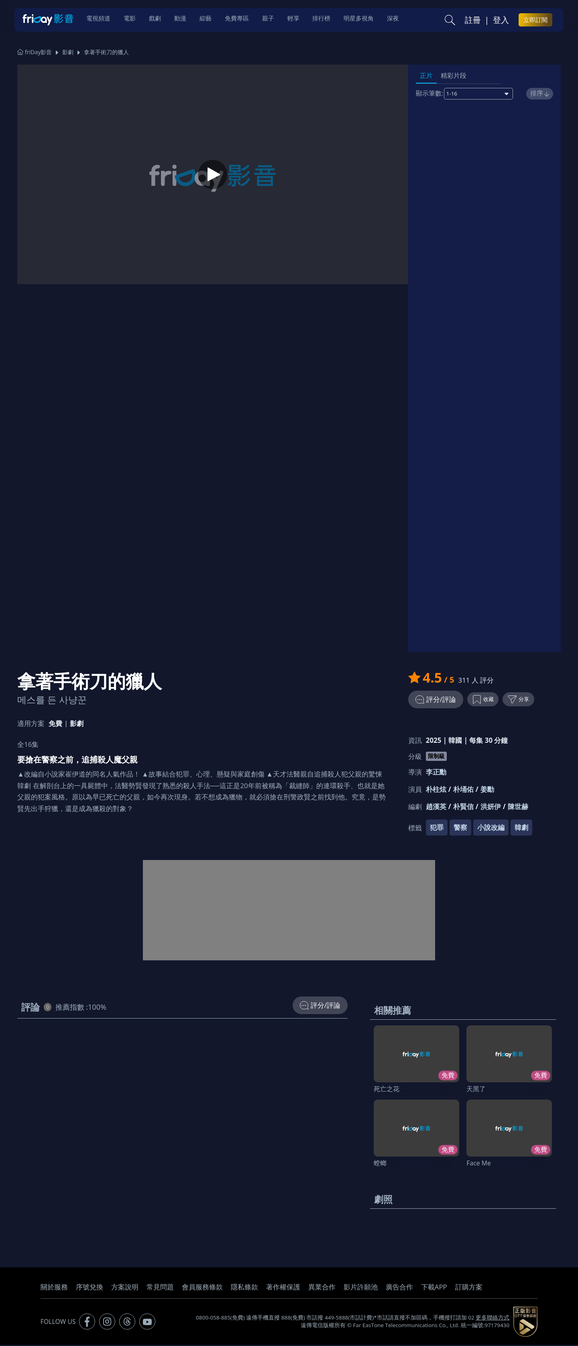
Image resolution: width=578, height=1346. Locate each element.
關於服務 (54, 1288)
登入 (501, 20)
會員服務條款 (202, 1288)
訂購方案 (468, 1288)
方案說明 (124, 1288)
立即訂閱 (535, 20)
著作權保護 (283, 1288)
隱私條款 (244, 1288)
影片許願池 (361, 1288)
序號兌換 (89, 1288)
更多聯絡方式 (492, 1318)
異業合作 (322, 1288)
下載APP (434, 1288)
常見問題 (160, 1288)
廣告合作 (399, 1288)
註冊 (473, 20)
